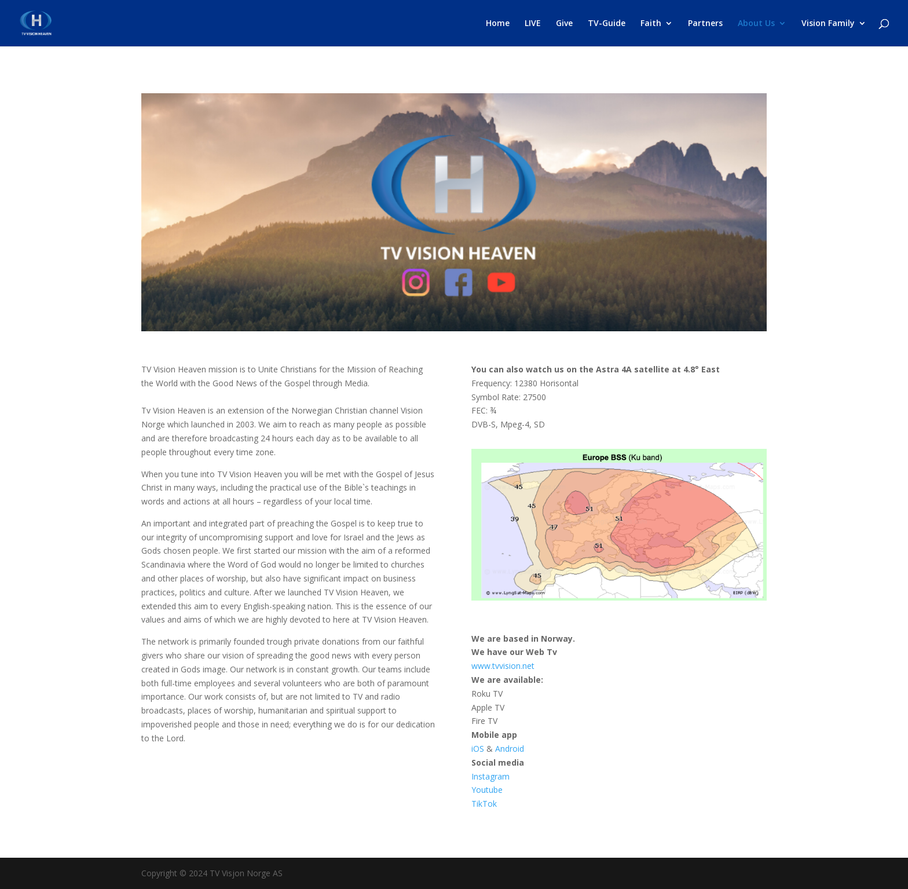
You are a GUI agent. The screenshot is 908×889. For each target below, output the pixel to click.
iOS (477, 748)
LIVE (533, 23)
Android (509, 748)
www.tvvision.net (502, 665)
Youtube (488, 789)
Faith (650, 23)
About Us (756, 23)
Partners (705, 23)
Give (564, 23)
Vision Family (828, 23)
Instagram (491, 776)
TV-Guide (606, 23)
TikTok (484, 803)
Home (498, 23)
